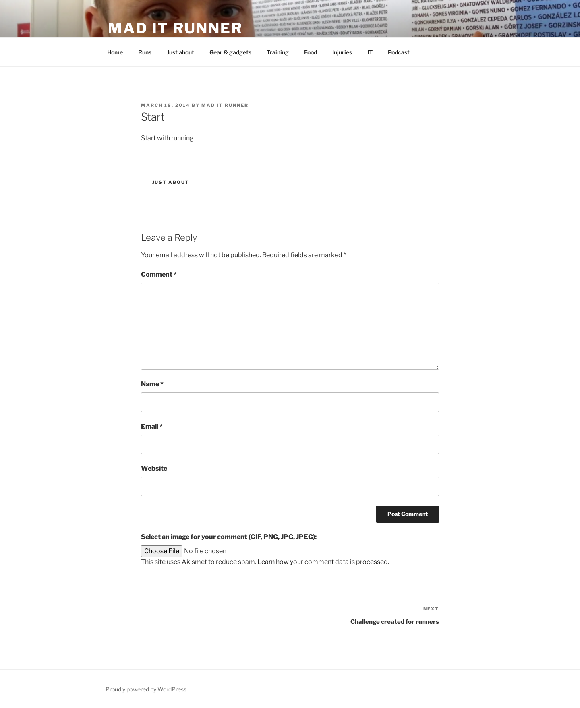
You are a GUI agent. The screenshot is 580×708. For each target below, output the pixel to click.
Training (278, 52)
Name (152, 384)
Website (154, 468)
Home (115, 52)
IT (370, 52)
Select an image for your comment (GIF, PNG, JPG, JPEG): (229, 537)
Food (310, 52)
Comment (159, 274)
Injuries (342, 52)
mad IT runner (175, 28)
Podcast (399, 52)
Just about (180, 52)
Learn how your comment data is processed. (323, 562)
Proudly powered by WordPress (146, 689)
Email (152, 426)
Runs (144, 52)
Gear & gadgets (230, 52)
